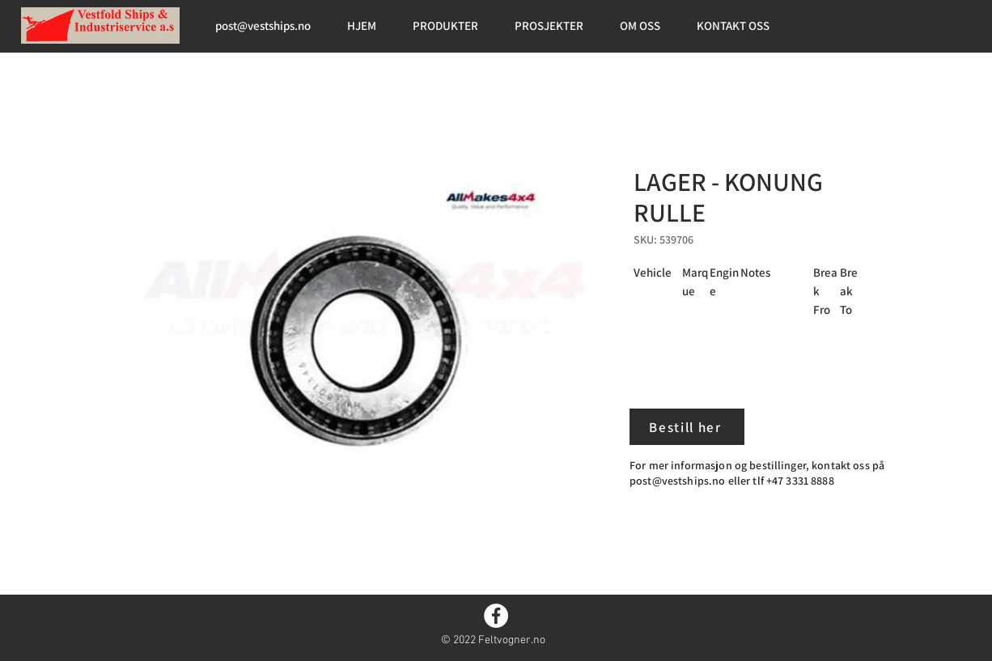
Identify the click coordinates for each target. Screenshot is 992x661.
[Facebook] (496, 616)
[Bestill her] (687, 427)
